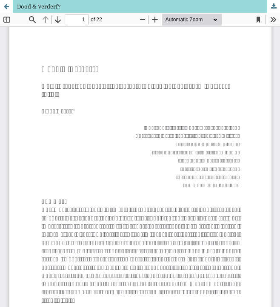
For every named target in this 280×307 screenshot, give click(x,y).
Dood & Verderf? (39, 6)
